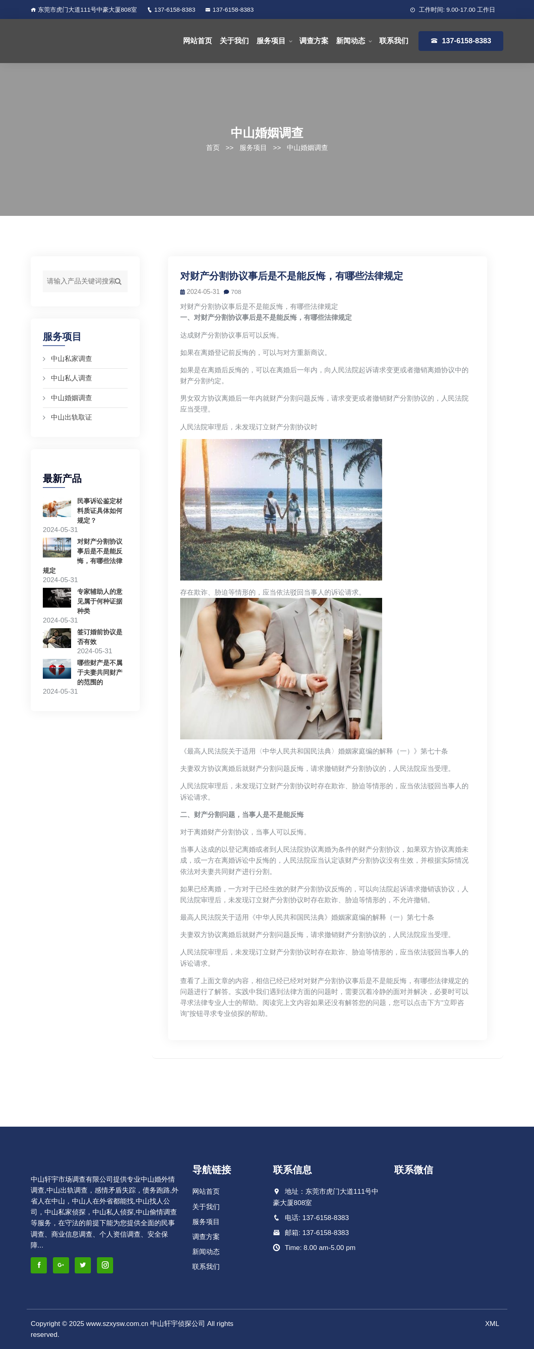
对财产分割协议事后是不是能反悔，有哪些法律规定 (293, 275)
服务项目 (271, 41)
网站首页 (197, 41)
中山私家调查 (71, 359)
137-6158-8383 (171, 9)
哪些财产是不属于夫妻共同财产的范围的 (99, 671)
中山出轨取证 (71, 417)
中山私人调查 (71, 378)
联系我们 (393, 41)
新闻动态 (350, 41)
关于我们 (234, 41)
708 (235, 291)
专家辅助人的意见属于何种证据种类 (99, 600)
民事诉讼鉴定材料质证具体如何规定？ (99, 511)
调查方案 (313, 41)
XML (492, 1324)
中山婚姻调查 (307, 148)
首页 (213, 148)
